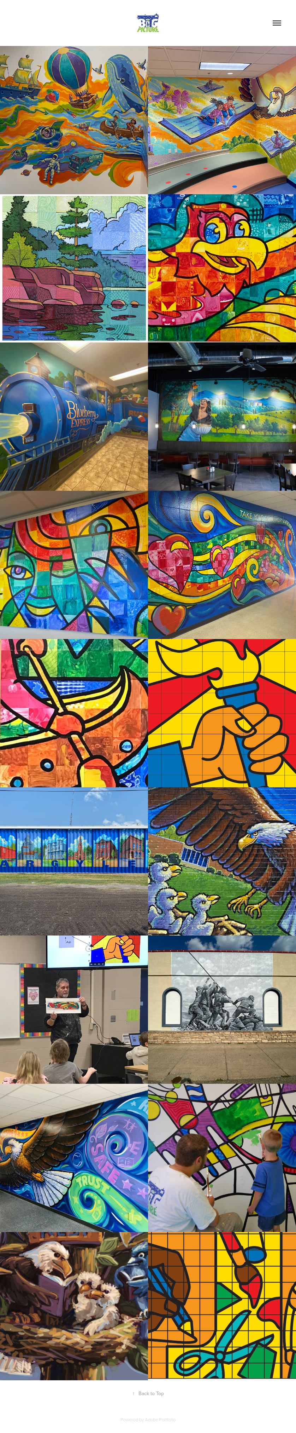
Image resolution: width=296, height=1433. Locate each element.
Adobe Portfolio (160, 1419)
